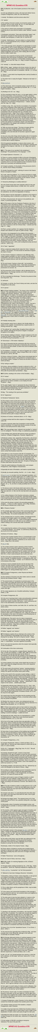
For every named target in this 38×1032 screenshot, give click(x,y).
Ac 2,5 (4, 544)
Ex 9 (8, 83)
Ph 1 (8, 870)
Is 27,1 (5, 475)
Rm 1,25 (21, 310)
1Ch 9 (22, 406)
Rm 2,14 (26, 310)
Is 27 (8, 475)
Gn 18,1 (25, 830)
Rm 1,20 (3, 315)
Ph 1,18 (5, 870)
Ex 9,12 (5, 83)
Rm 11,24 (7, 312)
